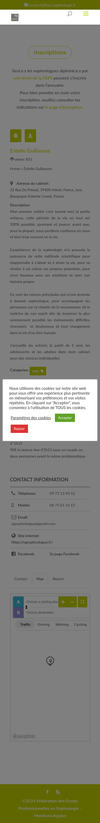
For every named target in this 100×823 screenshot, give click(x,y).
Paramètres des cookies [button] (31, 418)
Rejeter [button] (19, 428)
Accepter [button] (65, 418)
